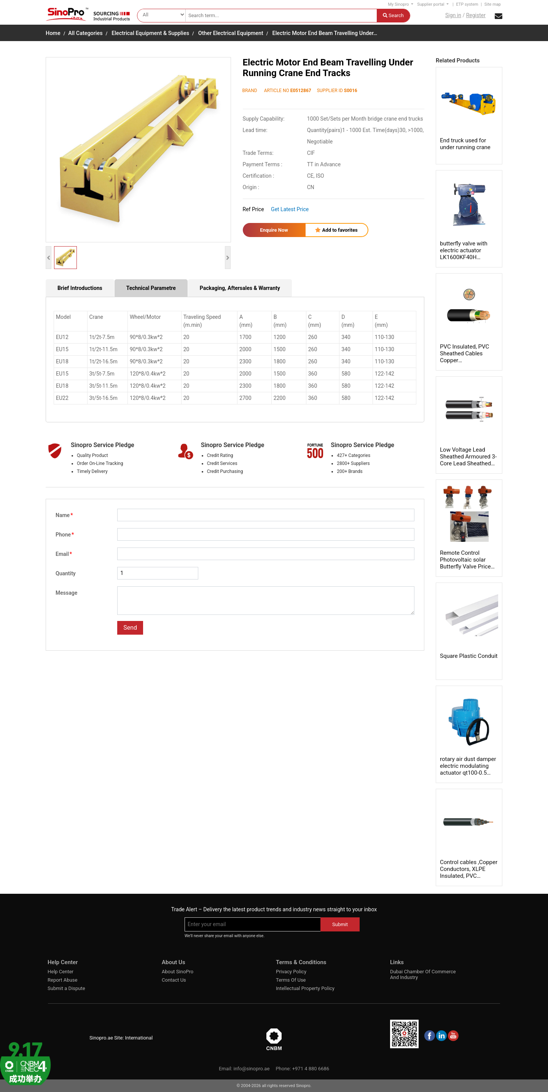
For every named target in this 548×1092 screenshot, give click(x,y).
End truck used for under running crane (465, 144)
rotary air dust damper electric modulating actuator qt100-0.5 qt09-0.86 (468, 769)
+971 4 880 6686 (310, 1068)
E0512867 (300, 90)
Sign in (453, 15)
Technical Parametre (151, 288)
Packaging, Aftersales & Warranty (240, 288)
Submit (340, 924)
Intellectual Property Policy (305, 988)
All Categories (85, 33)
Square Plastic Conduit (469, 656)
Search (393, 15)
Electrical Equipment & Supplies (150, 33)
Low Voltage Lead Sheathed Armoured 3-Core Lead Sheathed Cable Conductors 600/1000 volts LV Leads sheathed (468, 466)
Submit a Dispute (66, 988)
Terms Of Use (291, 980)
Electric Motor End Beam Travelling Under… (325, 33)
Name (64, 515)
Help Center (60, 971)
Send (130, 627)
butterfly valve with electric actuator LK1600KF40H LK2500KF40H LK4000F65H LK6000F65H (463, 260)
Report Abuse (62, 980)
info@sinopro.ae (251, 1068)
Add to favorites (336, 230)
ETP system (467, 4)
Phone (65, 535)
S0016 (350, 90)
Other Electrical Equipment (230, 33)
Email (64, 554)
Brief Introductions (79, 288)
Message (66, 593)
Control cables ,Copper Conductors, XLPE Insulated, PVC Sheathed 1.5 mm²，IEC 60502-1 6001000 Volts (468, 879)
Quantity (66, 573)
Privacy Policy (291, 971)
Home (53, 33)
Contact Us (174, 980)
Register (476, 15)
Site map (492, 4)
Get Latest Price (290, 209)
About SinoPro (177, 971)
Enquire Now (274, 230)
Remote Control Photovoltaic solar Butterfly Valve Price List (465, 563)
